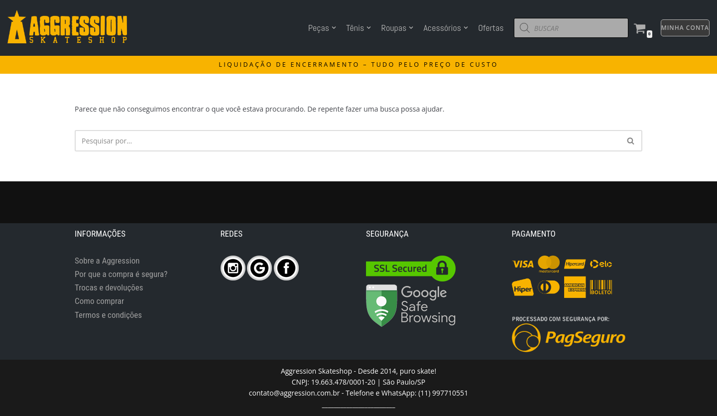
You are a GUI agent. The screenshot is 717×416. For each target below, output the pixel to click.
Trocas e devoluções (109, 287)
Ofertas (490, 27)
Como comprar (99, 301)
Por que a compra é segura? (121, 274)
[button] (630, 140)
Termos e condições (108, 315)
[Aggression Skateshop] (67, 26)
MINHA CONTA (685, 27)
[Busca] (631, 140)
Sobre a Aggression (107, 261)
